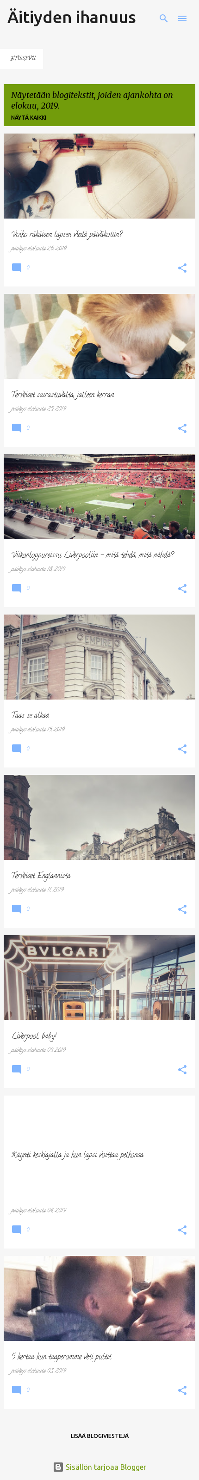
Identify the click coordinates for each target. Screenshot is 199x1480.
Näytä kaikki (28, 118)
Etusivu (23, 59)
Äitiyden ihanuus (71, 16)
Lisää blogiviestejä (100, 1436)
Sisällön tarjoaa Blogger (99, 1467)
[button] (182, 268)
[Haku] (163, 18)
